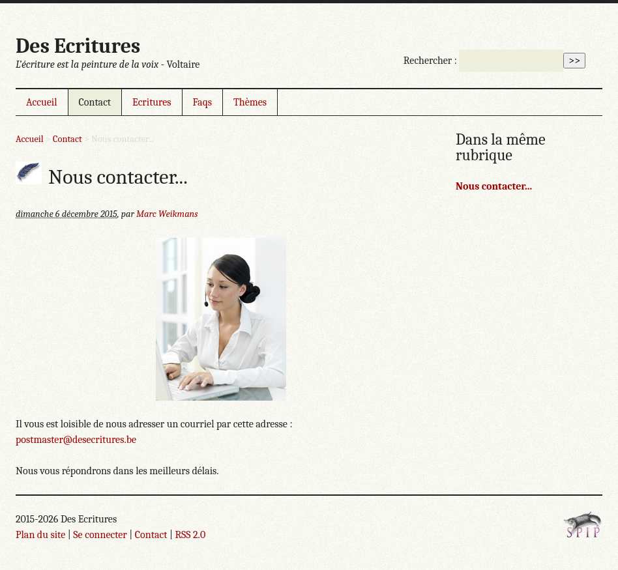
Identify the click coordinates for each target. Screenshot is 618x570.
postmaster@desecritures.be (76, 440)
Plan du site (40, 535)
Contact (95, 102)
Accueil (41, 102)
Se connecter (99, 535)
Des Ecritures (78, 46)
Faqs (202, 102)
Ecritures (151, 102)
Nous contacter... (494, 186)
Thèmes (250, 102)
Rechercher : (430, 60)
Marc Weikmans (167, 214)
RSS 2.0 (190, 535)
